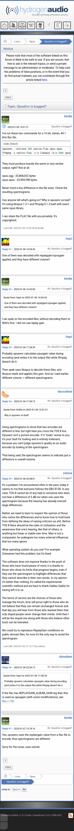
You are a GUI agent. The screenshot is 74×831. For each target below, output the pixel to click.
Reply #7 (6, 728)
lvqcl (69, 238)
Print (8, 97)
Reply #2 (6, 289)
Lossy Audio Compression (18, 41)
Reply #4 (6, 401)
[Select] (13, 144)
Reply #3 (6, 347)
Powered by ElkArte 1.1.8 (12, 815)
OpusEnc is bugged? (55, 41)
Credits (28, 815)
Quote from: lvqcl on (25, 297)
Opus (32, 41)
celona (67, 473)
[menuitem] (8, 97)
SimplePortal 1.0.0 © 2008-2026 (47, 815)
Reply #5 (6, 478)
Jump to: (5, 789)
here (44, 79)
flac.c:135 (8, 701)
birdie (68, 116)
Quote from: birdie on (25, 409)
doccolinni (65, 391)
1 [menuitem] (5, 90)
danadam (65, 656)
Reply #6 (6, 667)
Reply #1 (6, 249)
